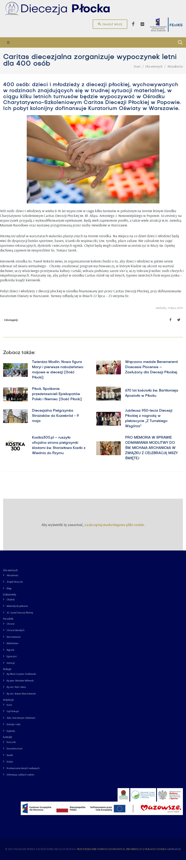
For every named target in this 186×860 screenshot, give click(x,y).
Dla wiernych (10, 570)
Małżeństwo (12, 643)
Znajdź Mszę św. (15, 581)
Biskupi (7, 669)
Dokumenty (9, 594)
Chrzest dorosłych (15, 630)
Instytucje (8, 700)
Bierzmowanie (14, 636)
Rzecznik (11, 742)
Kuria (9, 704)
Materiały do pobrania (17, 605)
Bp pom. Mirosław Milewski (20, 680)
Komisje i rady (13, 724)
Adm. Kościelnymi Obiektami (21, 717)
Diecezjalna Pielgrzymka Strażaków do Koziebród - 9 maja (55, 416)
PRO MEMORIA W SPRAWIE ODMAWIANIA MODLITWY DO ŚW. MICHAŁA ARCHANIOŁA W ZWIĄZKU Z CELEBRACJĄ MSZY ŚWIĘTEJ (151, 448)
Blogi (9, 588)
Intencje (11, 662)
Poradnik (8, 619)
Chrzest (11, 623)
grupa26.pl (174, 849)
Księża (10, 761)
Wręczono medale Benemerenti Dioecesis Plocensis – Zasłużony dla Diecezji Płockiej (151, 367)
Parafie (10, 755)
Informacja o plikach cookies (20, 774)
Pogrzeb (10, 649)
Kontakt (7, 737)
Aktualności (12, 575)
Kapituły (11, 730)
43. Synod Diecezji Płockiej (20, 612)
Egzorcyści (12, 656)
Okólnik (11, 599)
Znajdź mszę (110, 24)
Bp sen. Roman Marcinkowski (21, 693)
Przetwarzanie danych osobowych (23, 768)
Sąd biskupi (13, 711)
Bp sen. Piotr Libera (16, 686)
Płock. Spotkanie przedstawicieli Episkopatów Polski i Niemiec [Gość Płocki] (57, 394)
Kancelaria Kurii (14, 748)
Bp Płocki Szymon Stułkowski (21, 673)
